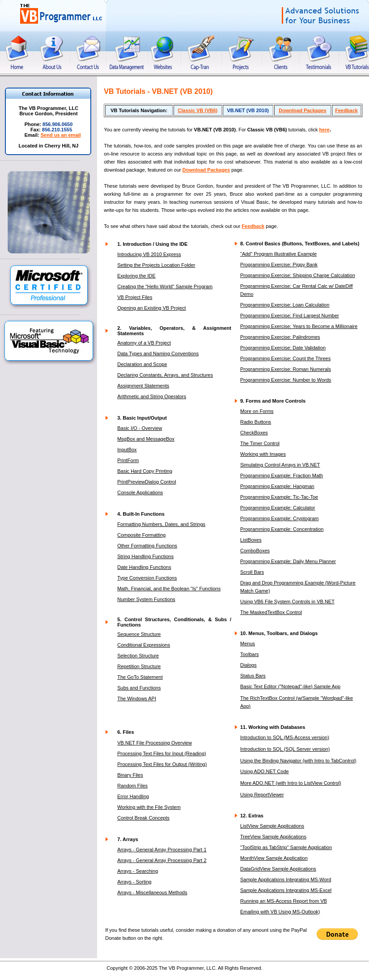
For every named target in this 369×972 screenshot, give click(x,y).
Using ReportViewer (262, 794)
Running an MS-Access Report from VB (283, 901)
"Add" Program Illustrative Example (278, 254)
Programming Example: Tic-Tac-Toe (279, 497)
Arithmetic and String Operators (151, 396)
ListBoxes (251, 540)
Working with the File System (149, 807)
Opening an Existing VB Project (151, 308)
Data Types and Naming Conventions (158, 353)
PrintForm (128, 460)
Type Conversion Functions (147, 578)
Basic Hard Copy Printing (144, 471)
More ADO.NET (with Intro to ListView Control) (290, 783)
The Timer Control (260, 443)
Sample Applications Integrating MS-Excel (285, 890)
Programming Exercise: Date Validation (283, 347)
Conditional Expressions (143, 645)
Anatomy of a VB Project (144, 342)
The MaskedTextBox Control (271, 612)
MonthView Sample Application (274, 858)
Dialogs (248, 665)
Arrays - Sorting (134, 881)
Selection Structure (138, 655)
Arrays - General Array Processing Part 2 (161, 860)
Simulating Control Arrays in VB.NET (280, 464)
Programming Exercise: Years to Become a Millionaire (298, 326)
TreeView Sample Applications (273, 836)
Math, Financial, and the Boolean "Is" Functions (169, 588)
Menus (247, 643)
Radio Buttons (255, 422)
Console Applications (140, 492)
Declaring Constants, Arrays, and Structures (165, 375)
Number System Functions (146, 599)
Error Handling (133, 796)
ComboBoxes (255, 550)
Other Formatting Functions (147, 545)
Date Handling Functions (144, 567)
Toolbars (249, 654)
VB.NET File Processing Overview (154, 742)
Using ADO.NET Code (264, 771)
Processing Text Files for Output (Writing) (162, 764)
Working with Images (263, 454)
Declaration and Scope (142, 364)
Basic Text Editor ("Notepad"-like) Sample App (290, 686)
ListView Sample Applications (272, 826)
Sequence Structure (139, 634)
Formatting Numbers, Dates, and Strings (161, 524)
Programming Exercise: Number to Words (285, 380)
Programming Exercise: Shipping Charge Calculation (297, 275)
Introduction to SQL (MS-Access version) (284, 737)
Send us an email (61, 135)
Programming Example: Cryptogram (279, 518)
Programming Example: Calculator (277, 507)
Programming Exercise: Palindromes (280, 337)
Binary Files (130, 775)
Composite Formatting (141, 535)
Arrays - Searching (137, 871)
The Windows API (136, 698)
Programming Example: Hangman (277, 486)
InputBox (126, 449)
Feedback (346, 110)
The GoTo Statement (140, 677)
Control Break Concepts (143, 818)
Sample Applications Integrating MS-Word (285, 879)
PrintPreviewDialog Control (146, 481)
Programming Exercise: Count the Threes (285, 358)
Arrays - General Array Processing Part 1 (161, 849)
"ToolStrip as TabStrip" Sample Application (286, 847)
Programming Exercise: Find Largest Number (289, 315)
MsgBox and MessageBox (145, 439)
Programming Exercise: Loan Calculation (284, 304)
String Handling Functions (145, 556)
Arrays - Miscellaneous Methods (152, 892)
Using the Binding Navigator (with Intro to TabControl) (298, 760)
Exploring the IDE (136, 275)
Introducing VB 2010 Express (149, 254)
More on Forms (257, 411)
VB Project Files (134, 297)
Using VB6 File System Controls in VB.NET (287, 601)
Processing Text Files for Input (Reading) (161, 753)
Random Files (132, 785)
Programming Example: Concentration (281, 529)
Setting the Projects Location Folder (156, 265)
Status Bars (253, 675)
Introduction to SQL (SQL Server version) (285, 749)
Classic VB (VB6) (198, 110)
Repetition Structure (139, 666)
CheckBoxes (254, 432)
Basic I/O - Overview (139, 428)
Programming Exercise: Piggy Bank (279, 264)
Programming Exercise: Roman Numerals (285, 369)
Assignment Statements (143, 385)
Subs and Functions (139, 687)
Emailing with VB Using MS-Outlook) (280, 911)
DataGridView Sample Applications (278, 868)
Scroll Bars (252, 572)
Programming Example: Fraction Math (281, 475)
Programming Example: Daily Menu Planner (288, 561)
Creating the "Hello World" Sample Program (164, 286)
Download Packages (302, 110)
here (324, 129)
